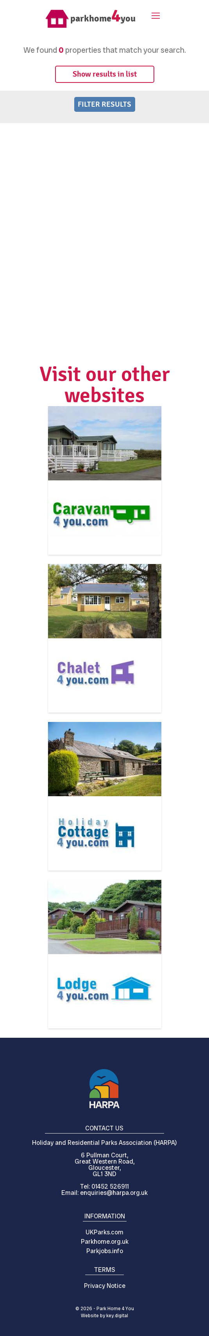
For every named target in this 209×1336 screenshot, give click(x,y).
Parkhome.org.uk (105, 1242)
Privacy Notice (104, 1286)
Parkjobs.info (104, 1251)
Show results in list (105, 74)
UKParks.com (104, 1232)
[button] (154, 16)
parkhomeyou (103, 18)
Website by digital (104, 1316)
